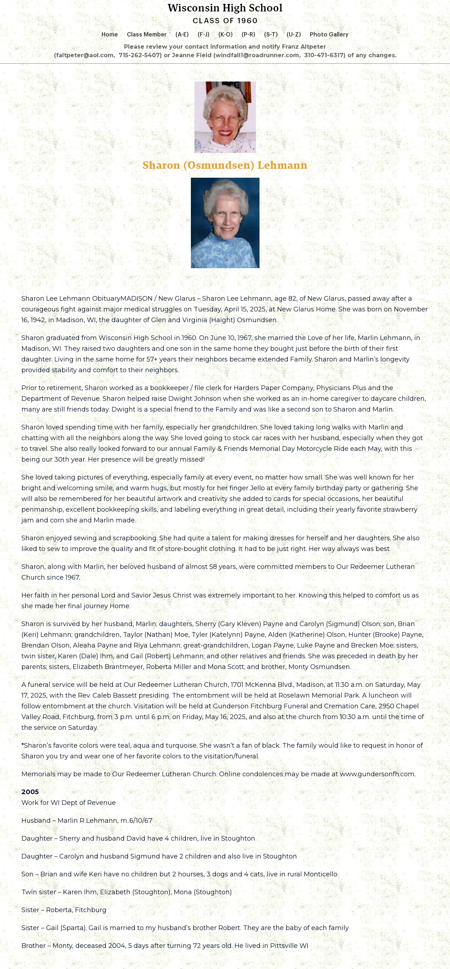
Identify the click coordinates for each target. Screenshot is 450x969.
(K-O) (225, 35)
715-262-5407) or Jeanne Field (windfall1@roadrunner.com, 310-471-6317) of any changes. (257, 55)
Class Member (147, 35)
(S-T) (271, 35)
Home (110, 35)
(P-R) (248, 35)
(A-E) (182, 35)
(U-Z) (294, 35)
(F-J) (203, 35)
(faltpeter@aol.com (84, 55)
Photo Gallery (329, 35)
